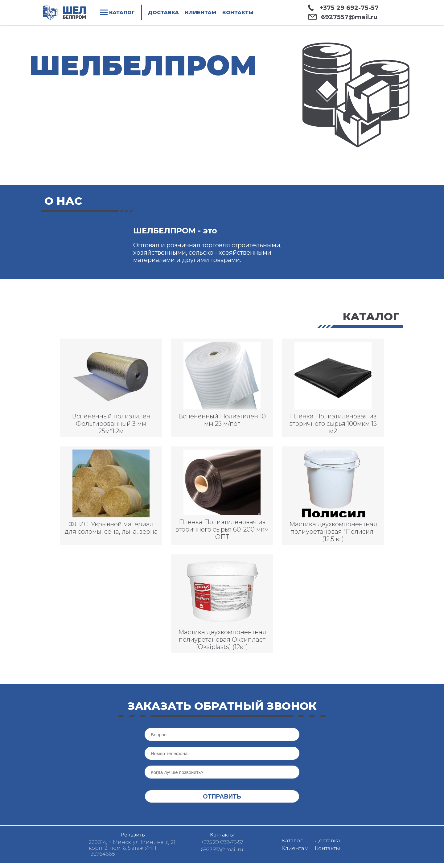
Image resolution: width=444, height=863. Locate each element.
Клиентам (200, 12)
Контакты (237, 12)
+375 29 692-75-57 (349, 7)
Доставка (163, 12)
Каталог (292, 840)
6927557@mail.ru (349, 17)
